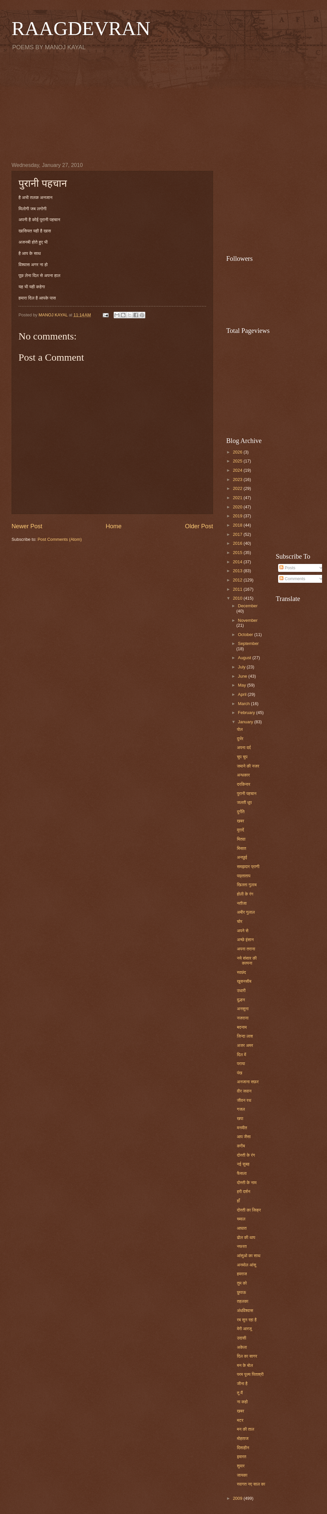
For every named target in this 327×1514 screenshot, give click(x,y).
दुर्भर (240, 738)
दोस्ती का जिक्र (249, 1210)
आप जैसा (244, 1136)
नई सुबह (243, 1164)
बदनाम (242, 1027)
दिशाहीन (243, 1447)
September (248, 643)
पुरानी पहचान (246, 793)
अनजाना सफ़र (248, 1081)
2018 (238, 525)
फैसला (241, 1173)
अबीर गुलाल (246, 912)
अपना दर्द (244, 747)
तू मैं (240, 1392)
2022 (238, 488)
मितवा (241, 839)
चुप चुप (242, 756)
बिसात (241, 848)
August (245, 657)
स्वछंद (241, 972)
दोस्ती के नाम (246, 1182)
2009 (238, 1498)
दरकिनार (243, 784)
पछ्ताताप (243, 875)
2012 (238, 580)
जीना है (242, 1383)
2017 (238, 534)
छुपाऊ (241, 1292)
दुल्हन (241, 999)
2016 (238, 543)
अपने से (242, 930)
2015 (238, 552)
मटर (240, 1420)
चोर (239, 921)
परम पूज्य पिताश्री (250, 1374)
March (244, 703)
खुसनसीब (244, 981)
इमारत (241, 1456)
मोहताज (242, 1438)
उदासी (241, 1337)
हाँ (238, 1200)
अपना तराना (246, 948)
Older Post (199, 526)
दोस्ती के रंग (246, 1155)
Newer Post (27, 526)
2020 (238, 506)
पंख (239, 1072)
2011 (238, 589)
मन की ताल (245, 1429)
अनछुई (242, 857)
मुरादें (240, 829)
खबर (240, 820)
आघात (241, 1228)
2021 (238, 497)
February (247, 712)
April (242, 694)
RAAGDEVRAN (81, 28)
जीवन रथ (244, 1100)
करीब (241, 1145)
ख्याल (241, 1218)
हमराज (242, 1273)
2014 (238, 561)
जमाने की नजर (248, 766)
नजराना (242, 1018)
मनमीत (242, 1127)
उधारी (241, 990)
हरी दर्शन (243, 1191)
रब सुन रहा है (247, 1319)
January (246, 721)
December (247, 605)
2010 (238, 598)
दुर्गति (240, 811)
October (246, 634)
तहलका (242, 1301)
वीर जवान (244, 1091)
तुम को (242, 1283)
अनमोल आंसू (246, 1264)
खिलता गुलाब (247, 884)
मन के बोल (245, 1365)
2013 (238, 570)
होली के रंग (245, 894)
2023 (238, 479)
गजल (241, 1109)
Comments (292, 578)
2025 (238, 460)
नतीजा (241, 903)
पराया (241, 1063)
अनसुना (242, 1008)
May (242, 685)
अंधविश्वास (245, 1310)
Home (114, 526)
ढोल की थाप (246, 1237)
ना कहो (242, 1401)
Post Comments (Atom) (60, 539)
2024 (238, 470)
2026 (238, 452)
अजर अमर (245, 1045)
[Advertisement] (163, 106)
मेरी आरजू (244, 1328)
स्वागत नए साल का (251, 1484)
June (243, 676)
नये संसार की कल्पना (247, 961)
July (242, 666)
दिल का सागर (247, 1356)
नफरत (242, 1246)
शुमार (241, 1465)
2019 (238, 515)
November (247, 620)
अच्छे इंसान (245, 939)
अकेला (242, 1347)
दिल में (241, 1054)
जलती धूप (244, 802)
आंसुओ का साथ (248, 1255)
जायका (242, 1475)
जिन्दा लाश (245, 1036)
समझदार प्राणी (248, 866)
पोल (240, 729)
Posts (287, 567)
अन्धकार (243, 775)
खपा (240, 1118)
